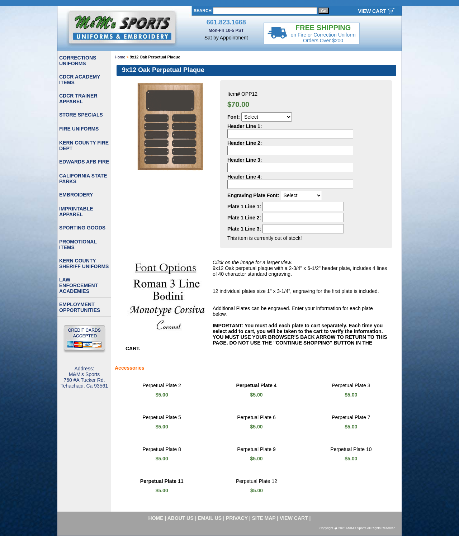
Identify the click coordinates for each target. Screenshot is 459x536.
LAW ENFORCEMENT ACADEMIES (78, 285)
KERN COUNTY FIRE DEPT (84, 145)
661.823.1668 (226, 22)
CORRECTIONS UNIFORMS (77, 60)
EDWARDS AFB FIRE (84, 162)
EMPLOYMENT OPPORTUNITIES (79, 307)
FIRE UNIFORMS (79, 129)
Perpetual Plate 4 (256, 385)
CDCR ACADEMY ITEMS (79, 79)
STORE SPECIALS (81, 115)
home (156, 518)
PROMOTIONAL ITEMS (78, 244)
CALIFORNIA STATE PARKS (83, 178)
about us (180, 518)
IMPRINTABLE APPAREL (76, 211)
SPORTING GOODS (82, 228)
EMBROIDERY (76, 195)
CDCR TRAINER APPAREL (78, 98)
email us (210, 518)
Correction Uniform (334, 35)
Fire (302, 35)
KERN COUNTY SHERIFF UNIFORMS (84, 263)
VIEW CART (372, 11)
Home (120, 57)
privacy (237, 518)
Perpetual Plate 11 (162, 481)
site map (264, 518)
